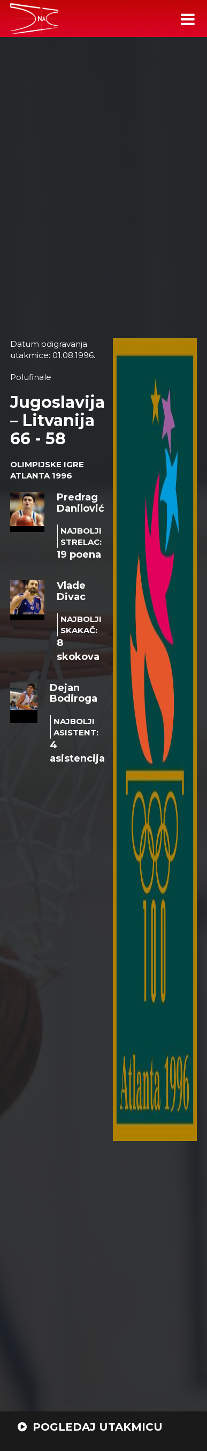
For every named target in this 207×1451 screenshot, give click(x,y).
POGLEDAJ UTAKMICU (90, 1426)
